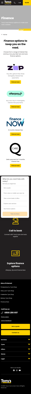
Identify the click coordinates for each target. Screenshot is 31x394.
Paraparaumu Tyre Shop (9, 287)
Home (5, 35)
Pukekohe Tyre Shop (7, 294)
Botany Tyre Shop (6, 298)
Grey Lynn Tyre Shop (7, 291)
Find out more (15, 82)
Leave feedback (6, 321)
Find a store (5, 317)
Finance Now (5, 302)
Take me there (15, 214)
